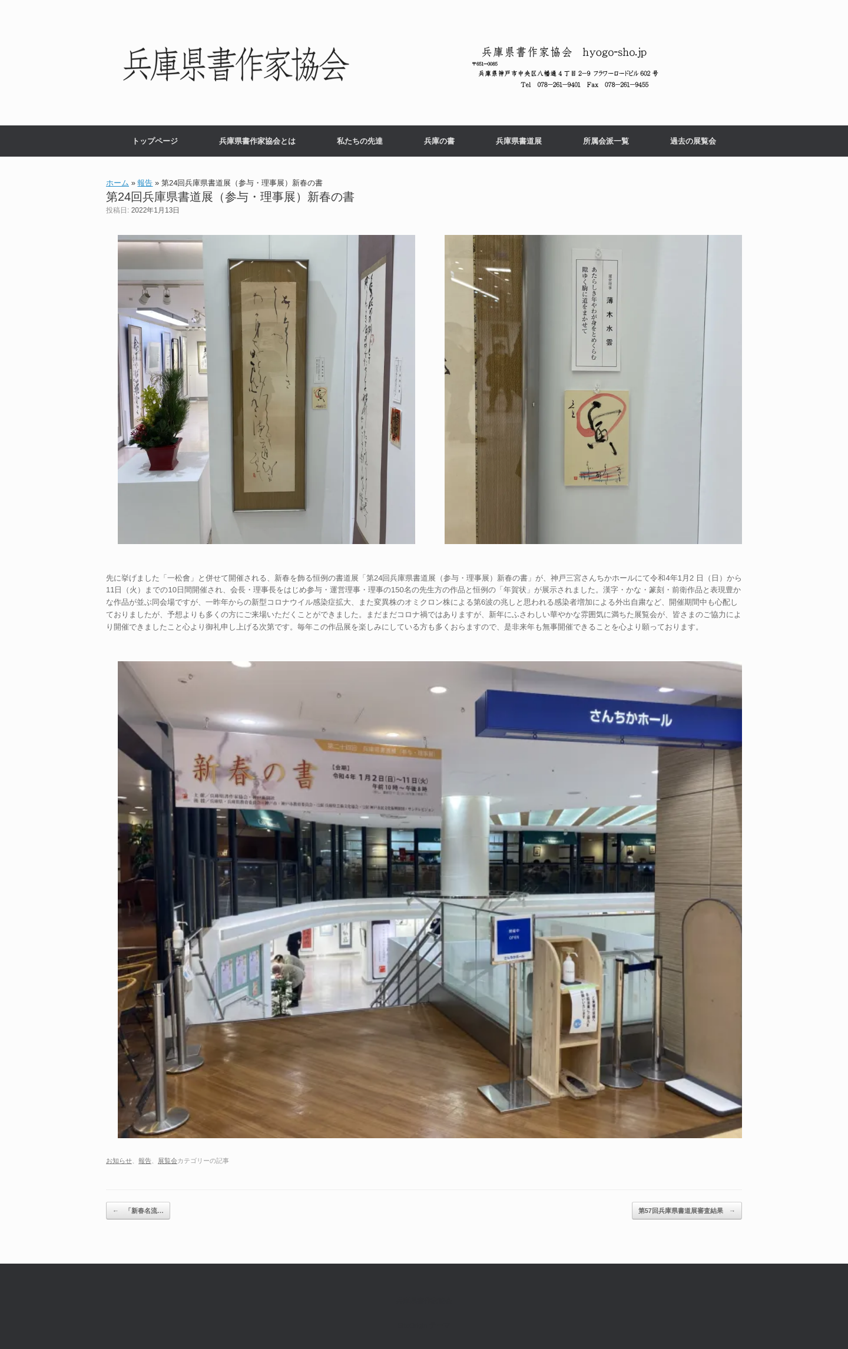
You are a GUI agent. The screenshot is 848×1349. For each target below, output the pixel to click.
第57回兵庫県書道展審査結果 (687, 1211)
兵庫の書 (439, 141)
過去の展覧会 (693, 141)
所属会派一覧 (606, 141)
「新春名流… (138, 1211)
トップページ (155, 141)
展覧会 (167, 1160)
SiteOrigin (413, 1325)
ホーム (117, 182)
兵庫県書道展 (519, 141)
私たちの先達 (360, 141)
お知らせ (119, 1160)
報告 (145, 182)
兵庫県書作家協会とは (257, 141)
